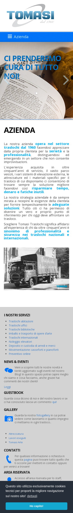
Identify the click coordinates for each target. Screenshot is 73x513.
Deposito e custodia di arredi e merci (32, 345)
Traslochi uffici (18, 325)
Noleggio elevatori (20, 341)
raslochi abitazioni (22, 321)
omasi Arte (16, 442)
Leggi (7, 387)
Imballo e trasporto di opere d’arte (30, 333)
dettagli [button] (32, 496)
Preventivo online (20, 354)
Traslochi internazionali (23, 337)
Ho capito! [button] (36, 506)
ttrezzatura (17, 433)
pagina (28, 459)
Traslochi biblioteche (22, 329)
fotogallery (43, 415)
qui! (54, 402)
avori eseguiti (18, 438)
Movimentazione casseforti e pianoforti (34, 350)
